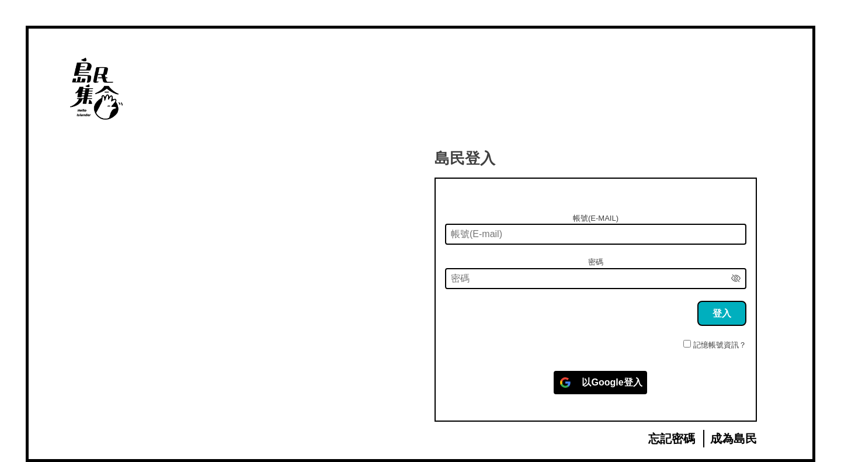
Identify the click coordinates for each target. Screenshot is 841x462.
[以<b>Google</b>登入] (600, 382)
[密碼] (595, 278)
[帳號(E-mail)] (595, 234)
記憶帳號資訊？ (719, 345)
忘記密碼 (671, 438)
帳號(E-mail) (595, 218)
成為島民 (733, 438)
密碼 (595, 262)
